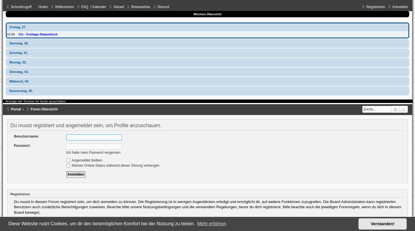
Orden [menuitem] (43, 7)
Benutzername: (26, 136)
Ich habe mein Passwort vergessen (93, 153)
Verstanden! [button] (383, 223)
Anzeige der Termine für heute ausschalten (35, 101)
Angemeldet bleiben (84, 160)
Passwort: (22, 146)
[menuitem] (62, 7)
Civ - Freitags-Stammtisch (38, 34)
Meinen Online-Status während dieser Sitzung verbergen (112, 166)
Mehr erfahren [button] (211, 223)
